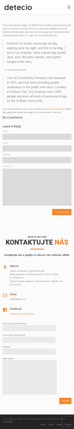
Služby (59, 425)
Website (6, 155)
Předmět (29, 349)
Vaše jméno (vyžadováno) (29, 325)
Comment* (7, 166)
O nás (50, 425)
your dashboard (54, 109)
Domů (43, 425)
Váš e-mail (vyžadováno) (29, 337)
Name (6, 131)
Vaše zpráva (30, 376)
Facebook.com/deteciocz (22, 313)
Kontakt (68, 425)
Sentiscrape (8, 422)
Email (6, 143)
